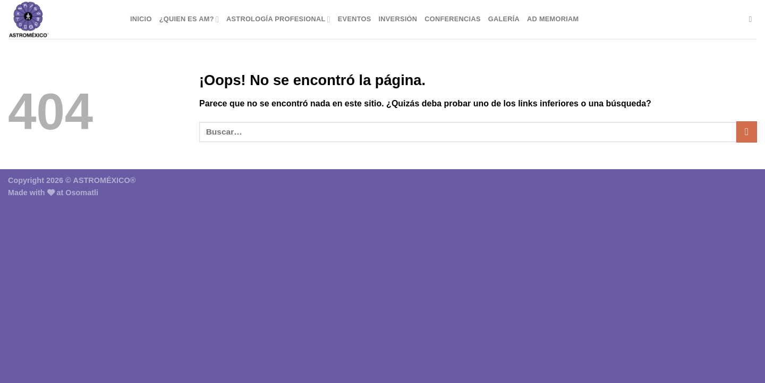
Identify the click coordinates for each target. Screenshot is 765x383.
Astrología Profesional (278, 19)
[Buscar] (753, 19)
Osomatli (81, 192)
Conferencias (452, 19)
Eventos (354, 19)
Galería (504, 19)
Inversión (398, 19)
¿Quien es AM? (189, 19)
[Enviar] (746, 131)
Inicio (141, 19)
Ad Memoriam (553, 19)
